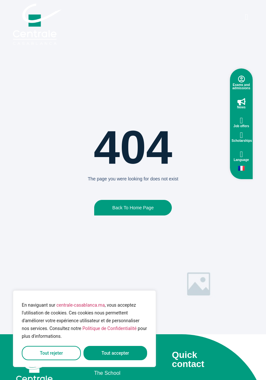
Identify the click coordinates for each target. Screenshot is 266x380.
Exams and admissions (241, 86)
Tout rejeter (51, 353)
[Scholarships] (241, 135)
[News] (241, 102)
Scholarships (242, 140)
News (241, 107)
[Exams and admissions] (241, 79)
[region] (84, 329)
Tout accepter (115, 353)
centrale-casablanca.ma (81, 305)
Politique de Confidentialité (109, 329)
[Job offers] (241, 120)
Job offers (241, 126)
